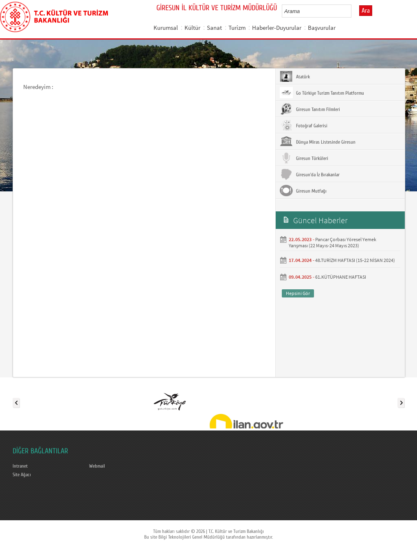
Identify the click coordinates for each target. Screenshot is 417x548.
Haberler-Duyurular (276, 27)
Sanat (214, 27)
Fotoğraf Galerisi (303, 125)
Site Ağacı (22, 474)
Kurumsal (166, 27)
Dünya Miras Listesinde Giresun (318, 141)
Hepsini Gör (298, 293)
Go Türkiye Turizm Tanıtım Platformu (322, 92)
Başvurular (322, 27)
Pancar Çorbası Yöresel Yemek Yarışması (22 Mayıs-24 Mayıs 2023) (332, 242)
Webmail (97, 466)
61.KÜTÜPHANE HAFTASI (340, 277)
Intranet (20, 466)
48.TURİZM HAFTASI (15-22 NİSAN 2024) (355, 260)
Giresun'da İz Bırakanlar (310, 174)
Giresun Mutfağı (303, 190)
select (353, 11)
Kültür (192, 27)
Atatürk (295, 76)
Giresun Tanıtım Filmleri (310, 109)
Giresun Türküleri (304, 158)
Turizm (237, 27)
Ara (366, 10)
